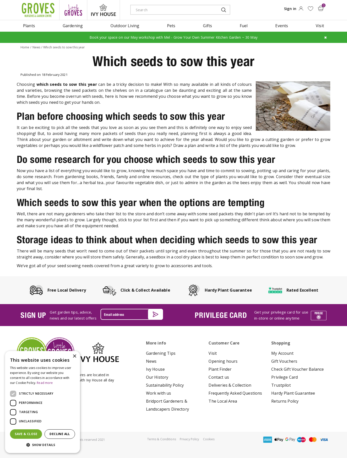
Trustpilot (281, 385)
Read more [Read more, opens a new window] (45, 383)
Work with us (158, 393)
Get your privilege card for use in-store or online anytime (281, 315)
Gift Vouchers (284, 361)
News (151, 361)
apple (279, 439)
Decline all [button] (60, 434)
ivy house (103, 10)
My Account (282, 353)
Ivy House (155, 369)
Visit (212, 353)
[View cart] (320, 8)
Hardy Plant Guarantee (293, 393)
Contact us (218, 377)
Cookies (209, 439)
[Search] (170, 9)
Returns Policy (284, 401)
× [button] (74, 356)
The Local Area (222, 401)
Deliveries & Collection (229, 385)
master (313, 439)
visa (324, 439)
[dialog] (42, 402)
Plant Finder (220, 369)
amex (268, 439)
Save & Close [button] (26, 434)
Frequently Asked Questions (235, 393)
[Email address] (131, 314)
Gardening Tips (161, 353)
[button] (42, 445)
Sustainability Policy (165, 385)
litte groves (73, 10)
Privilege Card (284, 377)
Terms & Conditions (161, 439)
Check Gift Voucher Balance (297, 369)
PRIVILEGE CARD (221, 315)
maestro (301, 439)
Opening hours (223, 361)
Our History (157, 377)
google (290, 439)
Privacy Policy (189, 439)
